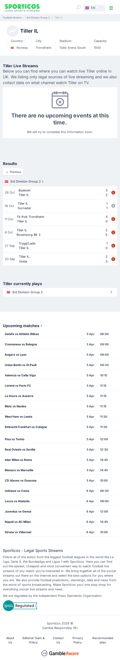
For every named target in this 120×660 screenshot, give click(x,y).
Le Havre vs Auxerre (19, 396)
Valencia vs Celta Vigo (20, 375)
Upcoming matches (23, 325)
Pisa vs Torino (14, 439)
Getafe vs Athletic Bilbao (22, 334)
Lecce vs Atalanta (17, 501)
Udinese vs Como (17, 491)
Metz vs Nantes (15, 406)
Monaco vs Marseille (19, 470)
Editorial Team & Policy (34, 640)
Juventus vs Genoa (18, 511)
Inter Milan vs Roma (18, 460)
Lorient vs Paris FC (18, 385)
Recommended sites (102, 640)
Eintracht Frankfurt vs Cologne (26, 427)
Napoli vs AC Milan (18, 522)
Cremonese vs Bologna (21, 344)
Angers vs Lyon (15, 354)
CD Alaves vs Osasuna (20, 480)
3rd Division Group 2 (25, 181)
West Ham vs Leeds (18, 416)
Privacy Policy (77, 640)
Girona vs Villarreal (18, 532)
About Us (10, 640)
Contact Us (58, 640)
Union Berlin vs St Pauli (20, 365)
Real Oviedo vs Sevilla (20, 449)
